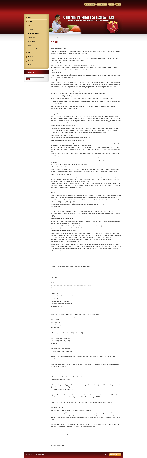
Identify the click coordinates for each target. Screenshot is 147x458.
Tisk (119, 4)
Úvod (52, 37)
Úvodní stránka (90, 4)
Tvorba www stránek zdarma (100, 455)
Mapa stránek (102, 4)
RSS (112, 4)
